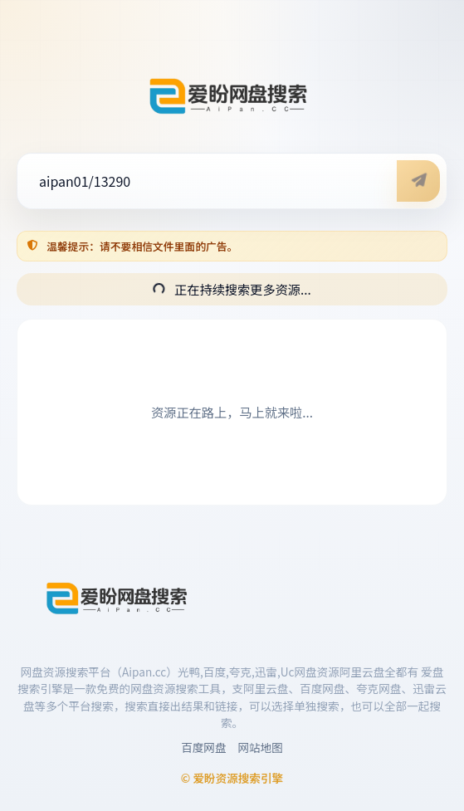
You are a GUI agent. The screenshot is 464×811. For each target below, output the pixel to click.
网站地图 (260, 747)
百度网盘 (203, 747)
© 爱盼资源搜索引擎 (232, 777)
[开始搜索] (418, 181)
